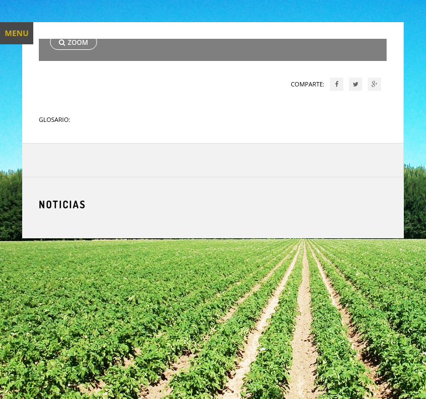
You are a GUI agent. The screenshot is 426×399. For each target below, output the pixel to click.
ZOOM (73, 42)
